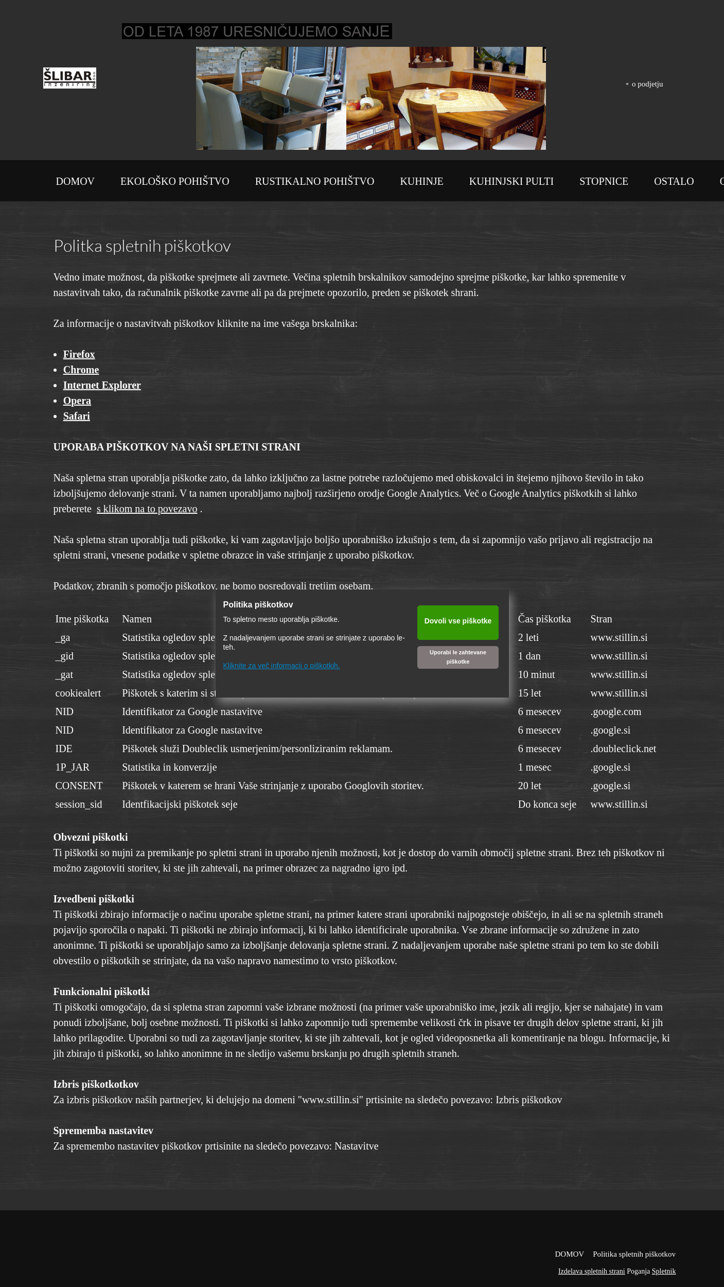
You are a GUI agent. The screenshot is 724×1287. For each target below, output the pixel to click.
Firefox (79, 354)
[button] (246, 98)
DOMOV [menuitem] (569, 1254)
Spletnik (664, 1271)
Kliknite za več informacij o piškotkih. (281, 666)
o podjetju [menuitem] (647, 84)
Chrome (81, 369)
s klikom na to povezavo (147, 508)
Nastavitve (356, 1146)
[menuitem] (75, 183)
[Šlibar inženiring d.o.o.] (69, 80)
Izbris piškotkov (529, 1099)
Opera (77, 400)
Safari (76, 416)
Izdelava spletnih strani (591, 1271)
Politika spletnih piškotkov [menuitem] (634, 1254)
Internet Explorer (102, 385)
